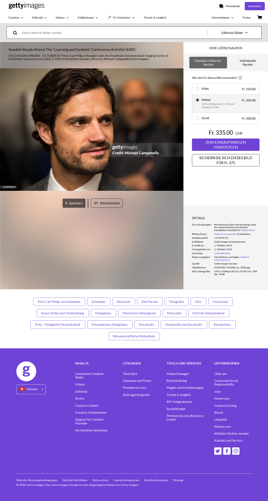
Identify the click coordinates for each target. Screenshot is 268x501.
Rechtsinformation (156, 480)
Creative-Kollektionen (90, 412)
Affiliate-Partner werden (231, 433)
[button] (91, 130)
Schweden (99, 301)
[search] (16, 33)
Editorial (81, 391)
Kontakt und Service (228, 440)
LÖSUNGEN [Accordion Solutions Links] (132, 363)
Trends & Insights (179, 395)
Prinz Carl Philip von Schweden (59, 301)
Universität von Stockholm (184, 324)
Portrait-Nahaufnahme (209, 313)
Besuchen (124, 301)
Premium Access (134, 387)
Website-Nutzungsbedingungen (37, 480)
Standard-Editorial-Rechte (208, 62)
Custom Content (86, 405)
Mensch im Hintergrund (139, 313)
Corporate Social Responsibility (226, 382)
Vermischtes (222, 324)
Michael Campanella (225, 234)
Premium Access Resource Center (185, 417)
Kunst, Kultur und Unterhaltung (63, 313)
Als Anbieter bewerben (91, 430)
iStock (218, 412)
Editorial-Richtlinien (75, 480)
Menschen (174, 313)
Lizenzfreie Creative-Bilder (90, 375)
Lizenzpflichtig (222, 253)
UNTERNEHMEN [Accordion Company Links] (226, 363)
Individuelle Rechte (248, 62)
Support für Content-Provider (89, 421)
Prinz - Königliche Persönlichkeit (58, 324)
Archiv (79, 398)
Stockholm (146, 324)
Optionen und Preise (137, 380)
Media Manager (178, 373)
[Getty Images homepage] (26, 6)
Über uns (220, 373)
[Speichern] (74, 203)
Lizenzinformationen (126, 480)
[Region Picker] (31, 389)
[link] (227, 257)
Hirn (198, 301)
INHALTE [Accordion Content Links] (82, 363)
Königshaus (103, 313)
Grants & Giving (225, 405)
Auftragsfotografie (136, 395)
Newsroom (222, 398)
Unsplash (220, 419)
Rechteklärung (177, 380)
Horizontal (220, 301)
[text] (113, 32)
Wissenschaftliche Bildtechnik (134, 336)
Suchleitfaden (176, 409)
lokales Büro (248, 230)
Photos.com (222, 426)
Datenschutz (100, 480)
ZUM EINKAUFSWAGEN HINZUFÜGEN (226, 144)
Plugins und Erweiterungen (185, 387)
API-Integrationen (179, 401)
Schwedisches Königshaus (110, 324)
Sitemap (178, 480)
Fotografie (176, 301)
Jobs (217, 391)
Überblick (130, 373)
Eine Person (149, 301)
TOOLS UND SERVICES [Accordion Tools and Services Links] (184, 363)
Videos (80, 384)
